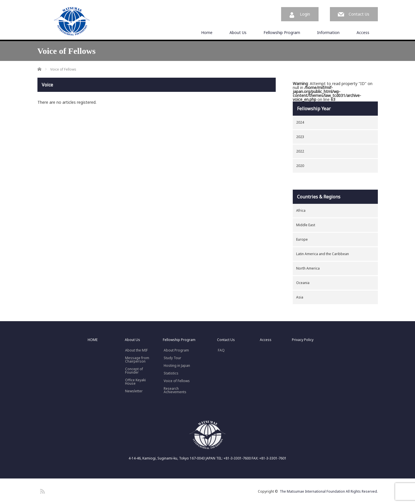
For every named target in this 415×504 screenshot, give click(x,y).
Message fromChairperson (137, 359)
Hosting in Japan (177, 365)
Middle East (305, 225)
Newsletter (134, 391)
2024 (300, 122)
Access (363, 32)
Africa (301, 210)
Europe (302, 239)
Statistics (171, 373)
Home (206, 32)
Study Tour (172, 358)
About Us (238, 32)
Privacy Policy (302, 340)
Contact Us (359, 14)
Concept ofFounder (134, 370)
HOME (93, 340)
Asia (299, 297)
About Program (176, 350)
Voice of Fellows (177, 381)
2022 (300, 151)
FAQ (221, 350)
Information (328, 32)
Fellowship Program (282, 32)
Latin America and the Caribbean (322, 253)
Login (305, 14)
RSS (41, 490)
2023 (300, 136)
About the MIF (136, 350)
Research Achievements (175, 390)
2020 (300, 165)
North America (308, 268)
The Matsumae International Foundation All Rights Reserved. (329, 491)
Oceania (302, 282)
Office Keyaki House (135, 381)
